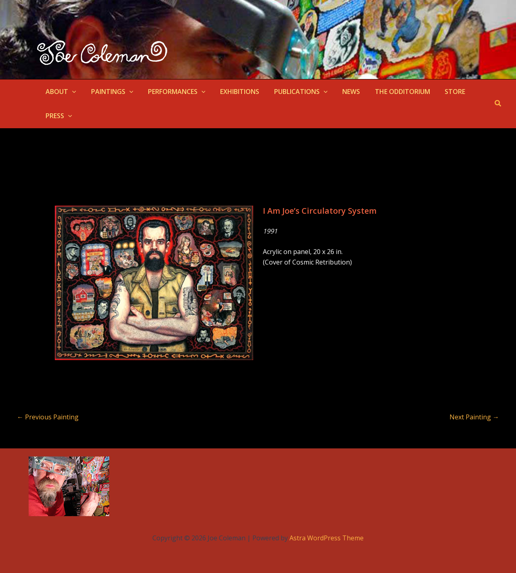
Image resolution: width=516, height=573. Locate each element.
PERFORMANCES (172, 91)
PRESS (58, 116)
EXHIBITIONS (233, 91)
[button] (71, 91)
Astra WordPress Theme (326, 537)
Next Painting (474, 417)
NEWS (341, 91)
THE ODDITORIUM (390, 91)
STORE (441, 91)
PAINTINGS (109, 91)
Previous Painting (48, 417)
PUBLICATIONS (292, 91)
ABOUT (60, 91)
